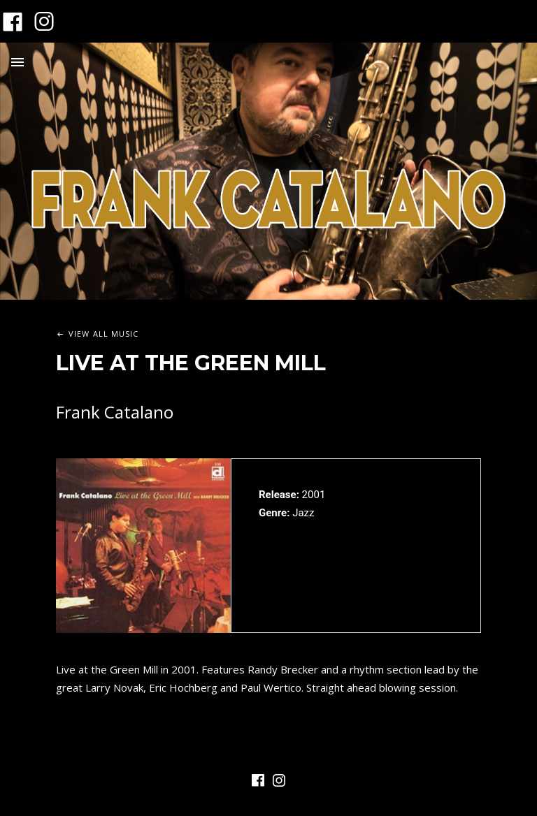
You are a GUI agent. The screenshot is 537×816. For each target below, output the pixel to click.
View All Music (103, 333)
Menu (17, 62)
